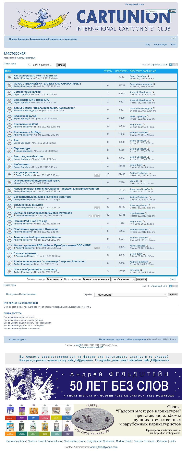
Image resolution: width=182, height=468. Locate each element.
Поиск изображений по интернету (35, 269)
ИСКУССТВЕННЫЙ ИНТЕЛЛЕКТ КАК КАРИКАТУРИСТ (47, 83)
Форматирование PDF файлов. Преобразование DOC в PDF (52, 245)
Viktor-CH (18, 183)
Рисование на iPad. (26, 124)
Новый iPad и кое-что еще (30, 221)
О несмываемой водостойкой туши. (37, 180)
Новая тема (15, 64)
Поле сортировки (87, 279)
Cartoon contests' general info (45, 441)
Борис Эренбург (138, 76)
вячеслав (134, 270)
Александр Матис (24, 207)
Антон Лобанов (137, 246)
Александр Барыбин (140, 189)
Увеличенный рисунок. (28, 204)
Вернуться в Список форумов (21, 294)
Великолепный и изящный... (32, 99)
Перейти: (88, 294)
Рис (16, 140)
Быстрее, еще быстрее (28, 156)
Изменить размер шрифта (173, 38)
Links (173, 441)
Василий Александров (141, 84)
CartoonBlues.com (74, 441)
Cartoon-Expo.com (144, 441)
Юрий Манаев (137, 213)
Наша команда (106, 339)
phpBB (78, 345)
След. (173, 279)
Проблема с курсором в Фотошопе (36, 229)
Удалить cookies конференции (131, 339)
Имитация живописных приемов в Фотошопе (43, 212)
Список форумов (18, 39)
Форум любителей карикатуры (46, 39)
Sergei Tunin (136, 124)
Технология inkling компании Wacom (37, 237)
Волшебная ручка (25, 115)
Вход (173, 44)
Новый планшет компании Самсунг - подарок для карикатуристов (56, 188)
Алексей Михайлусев (140, 92)
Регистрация (160, 44)
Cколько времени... (26, 253)
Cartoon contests (16, 441)
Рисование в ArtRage (27, 132)
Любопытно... (22, 164)
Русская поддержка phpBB (91, 347)
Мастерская (71, 39)
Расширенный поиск (135, 4)
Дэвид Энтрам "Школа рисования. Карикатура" (44, 107)
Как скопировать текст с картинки (35, 75)
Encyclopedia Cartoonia (100, 441)
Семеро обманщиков (27, 91)
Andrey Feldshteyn (26, 58)
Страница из (159, 64)
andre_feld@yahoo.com (104, 447)
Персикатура (22, 148)
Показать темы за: (45, 279)
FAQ (148, 44)
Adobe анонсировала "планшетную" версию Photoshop (49, 261)
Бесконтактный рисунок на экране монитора (42, 196)
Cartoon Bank (124, 441)
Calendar (162, 441)
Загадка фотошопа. (26, 172)
